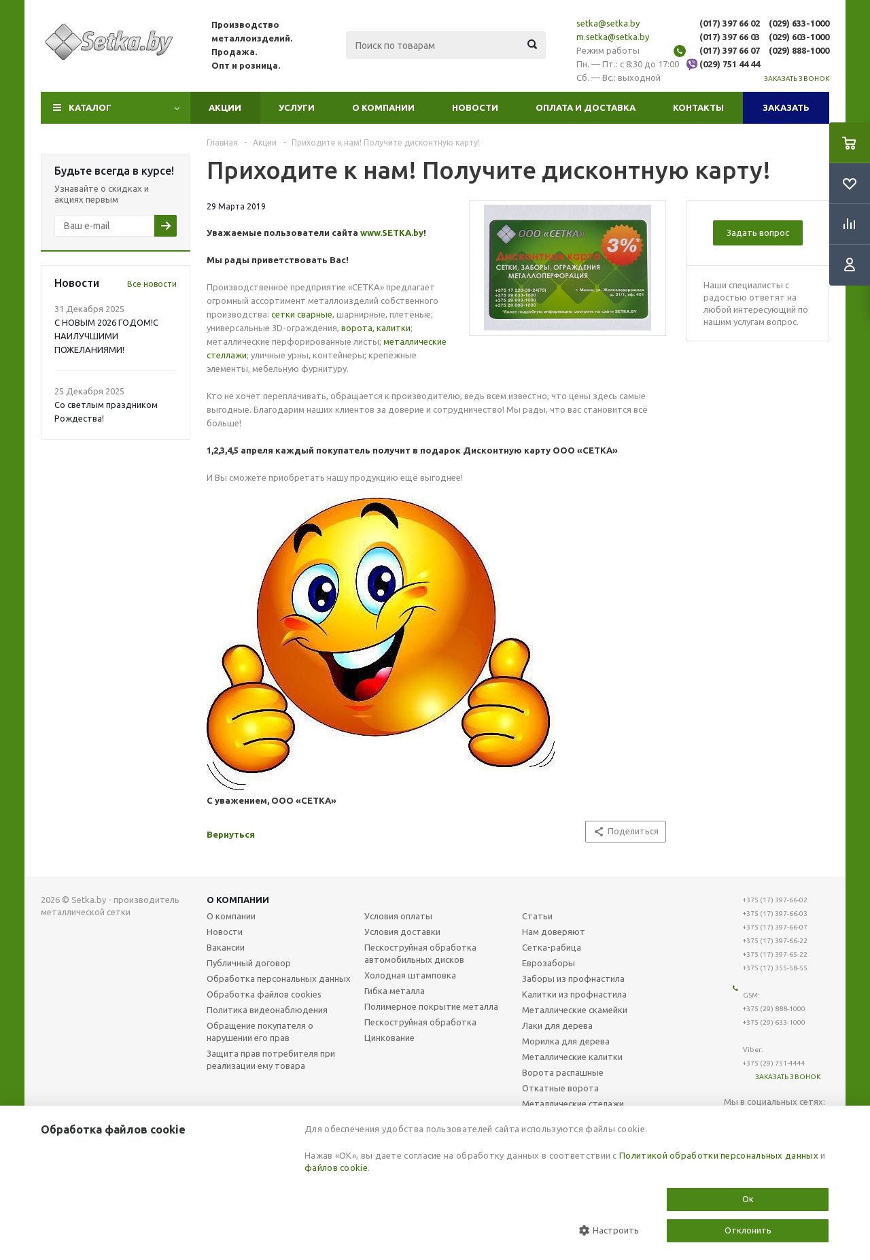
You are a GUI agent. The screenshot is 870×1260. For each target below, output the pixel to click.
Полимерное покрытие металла (431, 1006)
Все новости (152, 283)
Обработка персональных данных (279, 978)
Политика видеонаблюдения (267, 1010)
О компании (383, 107)
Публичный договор (249, 963)
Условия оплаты (398, 916)
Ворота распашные (563, 1072)
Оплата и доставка (586, 107)
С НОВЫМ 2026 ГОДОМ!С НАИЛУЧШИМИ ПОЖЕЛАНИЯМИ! (106, 336)
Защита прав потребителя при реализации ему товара (271, 1059)
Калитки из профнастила (574, 994)
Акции (225, 107)
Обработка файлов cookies (264, 994)
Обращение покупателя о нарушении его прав (260, 1031)
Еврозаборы (548, 963)
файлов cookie (336, 1167)
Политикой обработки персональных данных (718, 1155)
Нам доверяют (553, 931)
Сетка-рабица (551, 947)
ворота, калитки (376, 328)
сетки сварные (301, 314)
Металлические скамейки (574, 1010)
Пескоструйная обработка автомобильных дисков (420, 953)
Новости (475, 107)
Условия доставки (402, 931)
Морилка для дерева (566, 1041)
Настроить (609, 1230)
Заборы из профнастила (573, 978)
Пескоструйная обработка (420, 1022)
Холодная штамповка (410, 975)
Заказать (786, 107)
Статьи (537, 916)
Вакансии (226, 947)
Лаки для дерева (557, 1025)
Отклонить (748, 1230)
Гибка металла (394, 990)
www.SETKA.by (391, 232)
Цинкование (389, 1037)
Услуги (297, 107)
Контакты (698, 107)
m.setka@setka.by (612, 36)
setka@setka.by (608, 23)
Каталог (90, 107)
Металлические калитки (572, 1056)
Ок (748, 1199)
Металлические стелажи (573, 1103)
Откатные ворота (560, 1088)
